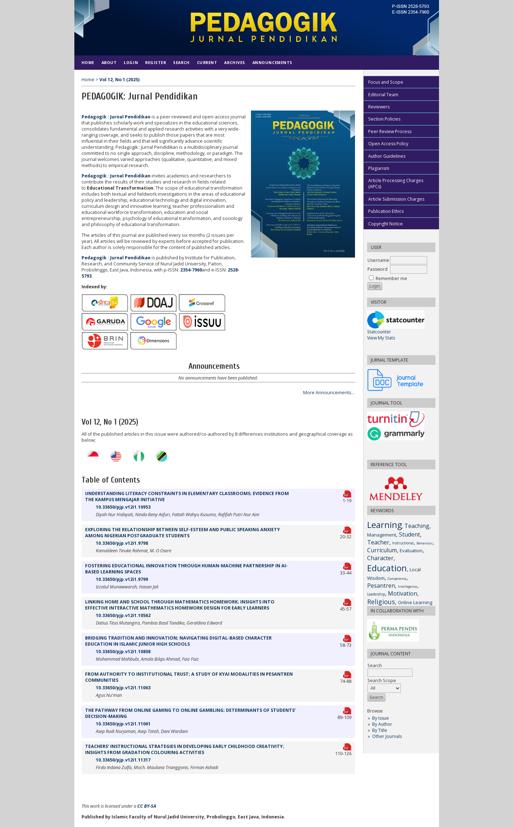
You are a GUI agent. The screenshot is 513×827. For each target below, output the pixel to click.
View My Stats (381, 338)
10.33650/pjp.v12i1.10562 (123, 615)
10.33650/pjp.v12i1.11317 (123, 760)
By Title (379, 730)
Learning (384, 524)
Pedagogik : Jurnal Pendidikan (116, 117)
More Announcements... (329, 393)
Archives (234, 62)
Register (155, 62)
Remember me (391, 278)
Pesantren (381, 585)
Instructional (403, 542)
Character (380, 558)
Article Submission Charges (396, 199)
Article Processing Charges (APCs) (395, 183)
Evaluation (411, 550)
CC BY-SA (146, 806)
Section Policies (384, 119)
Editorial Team (383, 95)
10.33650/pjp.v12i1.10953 (123, 507)
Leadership (376, 594)
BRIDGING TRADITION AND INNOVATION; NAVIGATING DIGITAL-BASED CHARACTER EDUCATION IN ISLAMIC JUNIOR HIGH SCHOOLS (178, 641)
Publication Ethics (386, 211)
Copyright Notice (385, 224)
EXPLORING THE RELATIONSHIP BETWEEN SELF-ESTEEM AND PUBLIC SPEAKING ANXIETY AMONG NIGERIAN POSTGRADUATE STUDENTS (182, 533)
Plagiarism (378, 168)
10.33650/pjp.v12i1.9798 (122, 543)
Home (88, 62)
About (109, 62)
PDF (347, 492)
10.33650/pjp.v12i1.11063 (123, 688)
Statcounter (379, 332)
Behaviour (424, 543)
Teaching (416, 526)
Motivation (402, 593)
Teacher (378, 542)
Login (131, 62)
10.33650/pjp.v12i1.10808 (123, 652)
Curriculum (382, 550)
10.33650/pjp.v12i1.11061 (123, 724)
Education (387, 568)
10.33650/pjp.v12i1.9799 (122, 579)
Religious (381, 601)
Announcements (272, 62)
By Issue (380, 718)
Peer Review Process (389, 131)
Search (181, 62)
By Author (382, 724)
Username (378, 260)
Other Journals (387, 736)
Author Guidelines (386, 156)
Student (409, 534)
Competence (397, 578)
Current (207, 62)
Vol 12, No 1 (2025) (119, 80)
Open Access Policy (388, 144)
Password (378, 269)
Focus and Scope (385, 82)
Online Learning (415, 602)
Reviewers (379, 107)
